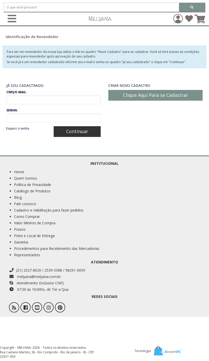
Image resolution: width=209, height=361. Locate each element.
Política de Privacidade (32, 184)
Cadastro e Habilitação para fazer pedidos (49, 210)
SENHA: (12, 110)
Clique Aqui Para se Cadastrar (155, 95)
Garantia (21, 242)
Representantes (27, 254)
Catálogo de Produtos (32, 191)
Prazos (20, 229)
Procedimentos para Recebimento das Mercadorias (56, 248)
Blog (18, 197)
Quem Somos (25, 178)
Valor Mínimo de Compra (34, 222)
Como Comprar (27, 216)
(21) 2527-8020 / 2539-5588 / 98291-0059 (47, 270)
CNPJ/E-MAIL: (16, 92)
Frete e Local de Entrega (34, 235)
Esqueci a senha (17, 128)
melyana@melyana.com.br (35, 276)
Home (19, 171)
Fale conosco (25, 203)
